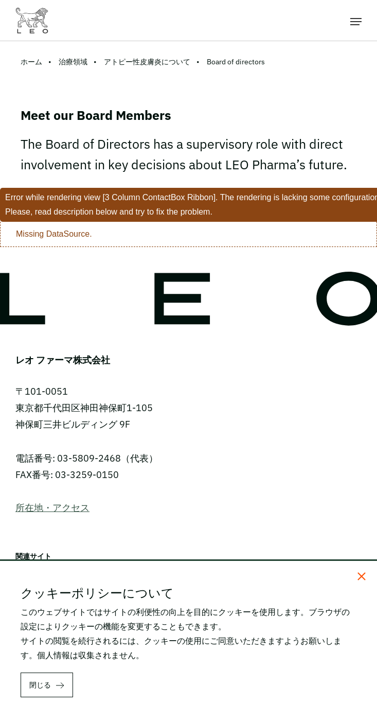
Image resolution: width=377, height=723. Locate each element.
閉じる (40, 685)
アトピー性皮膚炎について (147, 61)
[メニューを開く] (356, 20)
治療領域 (73, 61)
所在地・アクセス (52, 508)
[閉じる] (361, 576)
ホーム (31, 61)
